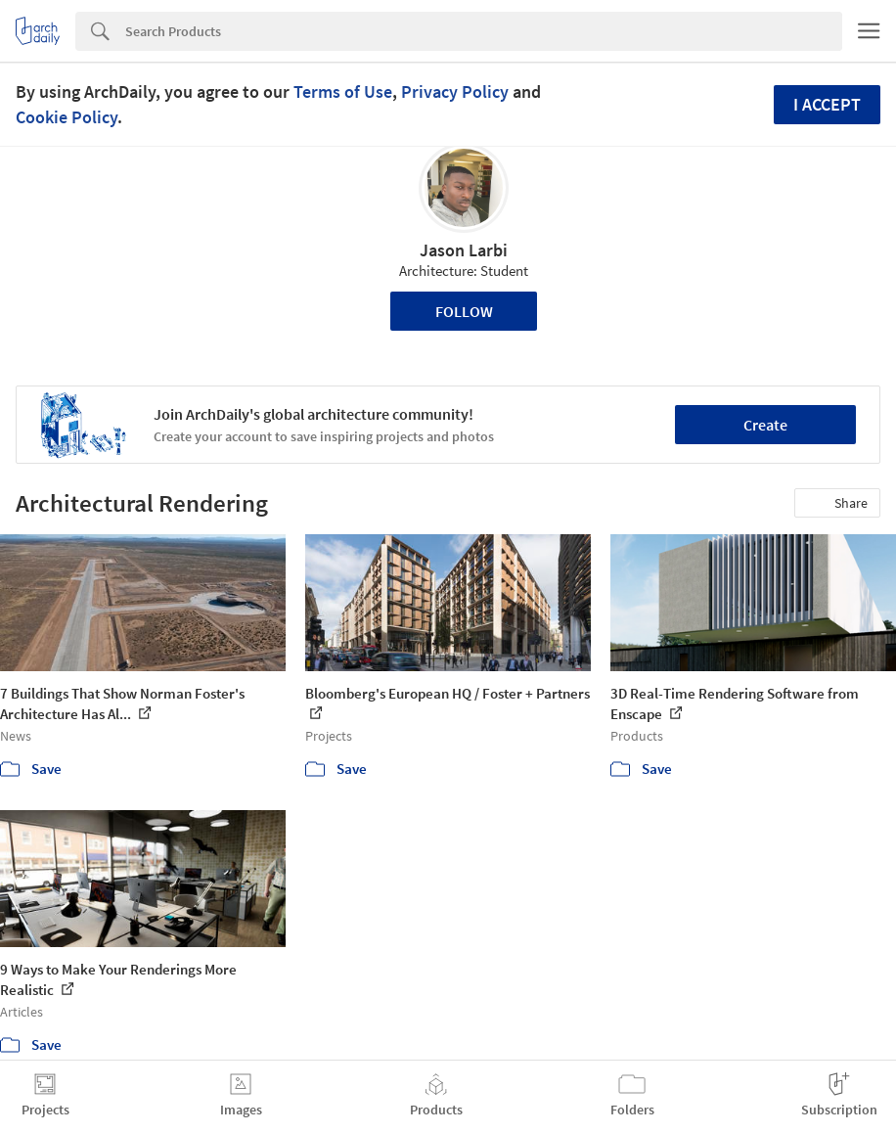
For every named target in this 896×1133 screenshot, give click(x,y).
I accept (827, 104)
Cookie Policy (66, 117)
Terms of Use (342, 91)
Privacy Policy (455, 91)
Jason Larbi (464, 250)
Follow (464, 311)
